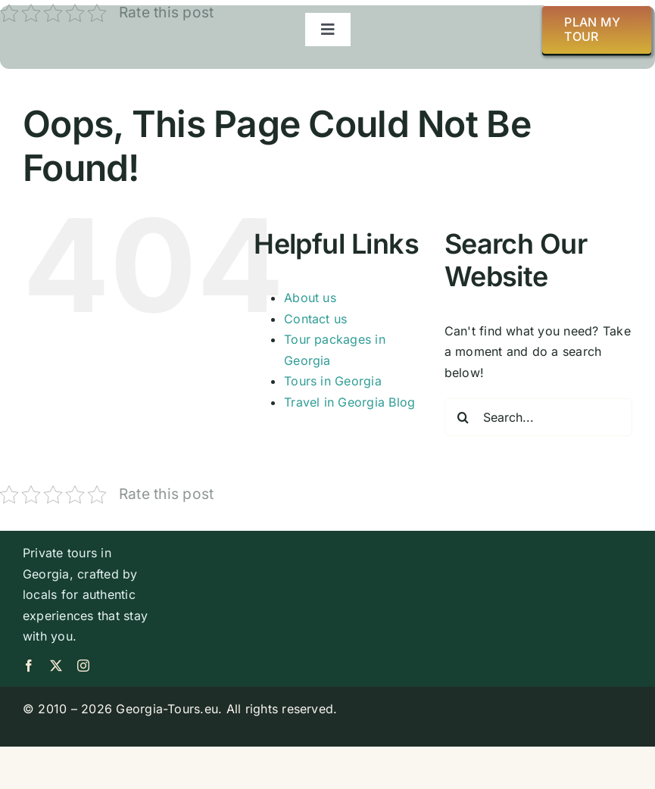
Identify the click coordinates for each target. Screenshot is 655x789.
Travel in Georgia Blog (349, 402)
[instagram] (83, 666)
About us (310, 297)
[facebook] (29, 666)
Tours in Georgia (333, 380)
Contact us (315, 318)
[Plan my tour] (596, 29)
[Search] (463, 417)
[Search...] (538, 417)
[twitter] (56, 666)
